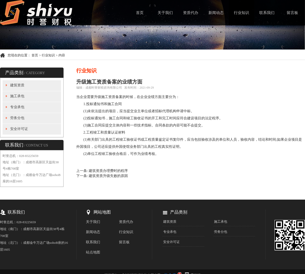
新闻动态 (216, 13)
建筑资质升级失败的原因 (108, 176)
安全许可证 (19, 129)
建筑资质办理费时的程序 (108, 171)
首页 (140, 13)
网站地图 (102, 212)
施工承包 (17, 96)
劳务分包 (17, 118)
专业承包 (17, 107)
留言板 (292, 13)
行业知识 (241, 13)
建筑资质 (17, 85)
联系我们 (266, 13)
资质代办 (190, 13)
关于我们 (165, 13)
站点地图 (93, 252)
